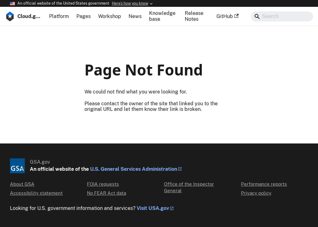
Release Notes (194, 16)
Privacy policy (256, 193)
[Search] (282, 16)
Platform (59, 16)
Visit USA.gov (153, 208)
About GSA (22, 184)
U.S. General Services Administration (133, 169)
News (135, 16)
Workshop (109, 16)
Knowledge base (162, 16)
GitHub (227, 16)
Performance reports (264, 184)
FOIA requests (103, 184)
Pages (83, 16)
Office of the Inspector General (189, 187)
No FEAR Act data (106, 193)
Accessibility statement (36, 193)
